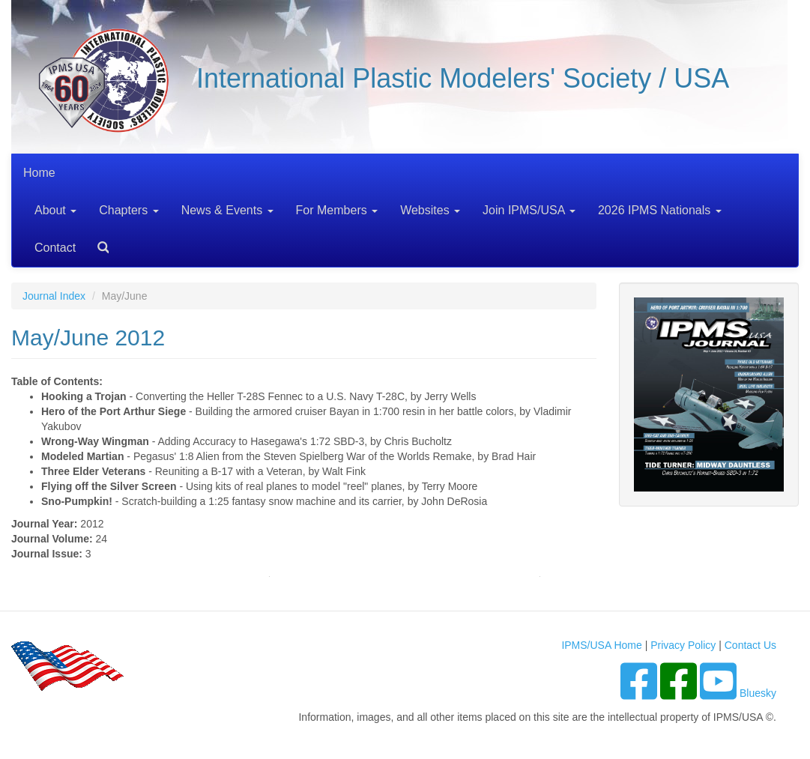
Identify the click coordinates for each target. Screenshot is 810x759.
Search (97, 242)
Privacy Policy (683, 645)
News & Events (227, 210)
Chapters (128, 210)
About (55, 210)
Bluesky (758, 693)
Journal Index (53, 296)
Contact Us (750, 645)
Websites (430, 210)
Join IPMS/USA (529, 210)
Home (39, 172)
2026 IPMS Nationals (660, 210)
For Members (337, 210)
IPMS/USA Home (601, 645)
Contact (55, 247)
